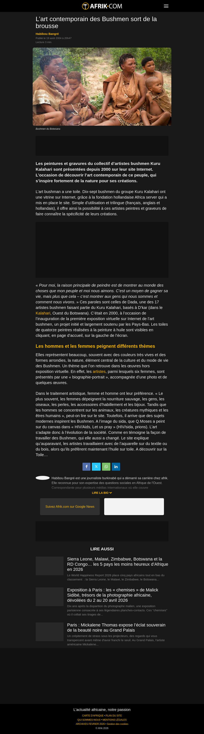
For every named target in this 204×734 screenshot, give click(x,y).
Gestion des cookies (117, 724)
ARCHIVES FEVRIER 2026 (90, 724)
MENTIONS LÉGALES (115, 719)
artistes (99, 371)
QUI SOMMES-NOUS (89, 719)
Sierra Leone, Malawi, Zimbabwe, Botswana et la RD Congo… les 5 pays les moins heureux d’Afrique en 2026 (117, 564)
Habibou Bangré (47, 33)
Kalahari (43, 313)
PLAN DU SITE (114, 715)
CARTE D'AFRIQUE (92, 715)
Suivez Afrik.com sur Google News (69, 506)
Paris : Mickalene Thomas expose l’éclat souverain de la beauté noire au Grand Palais (116, 627)
